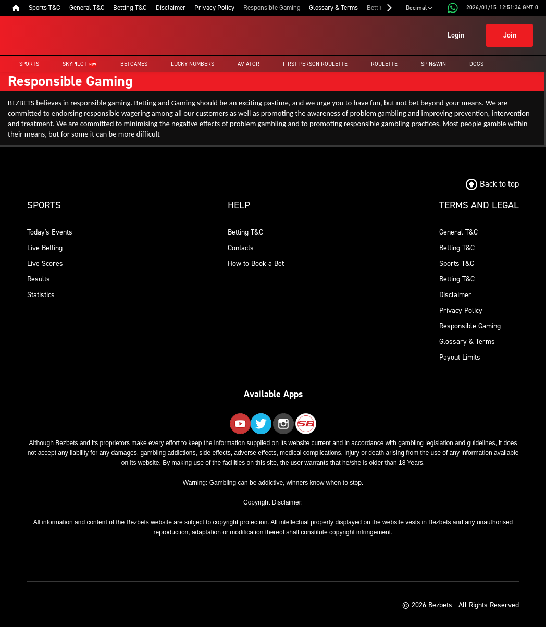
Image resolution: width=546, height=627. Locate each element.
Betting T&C (245, 232)
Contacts (241, 248)
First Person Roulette (315, 64)
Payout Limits (459, 357)
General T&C (458, 232)
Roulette (384, 64)
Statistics (41, 295)
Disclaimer (455, 295)
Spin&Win (433, 64)
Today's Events (49, 232)
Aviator (248, 64)
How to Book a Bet (256, 263)
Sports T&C (456, 263)
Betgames (133, 64)
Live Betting (45, 248)
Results (38, 279)
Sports (29, 64)
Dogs (476, 64)
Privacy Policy (460, 310)
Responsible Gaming (470, 326)
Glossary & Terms (467, 342)
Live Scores (45, 263)
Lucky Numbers (192, 64)
